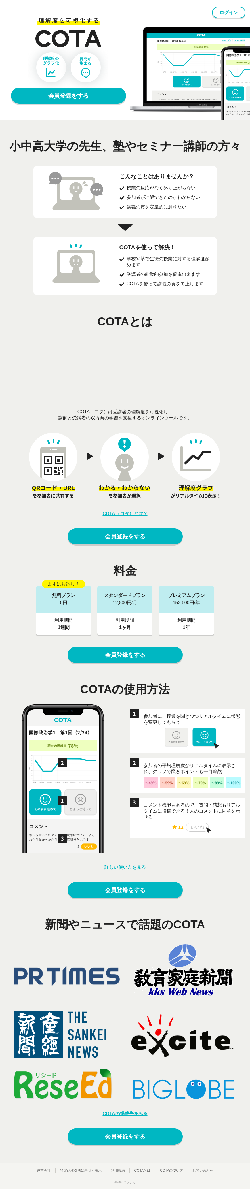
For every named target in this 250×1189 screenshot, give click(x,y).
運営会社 (44, 1171)
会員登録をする (68, 96)
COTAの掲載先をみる (124, 1113)
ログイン (229, 12)
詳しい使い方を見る (125, 867)
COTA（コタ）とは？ (124, 513)
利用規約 (118, 1171)
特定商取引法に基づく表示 (81, 1171)
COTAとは (142, 1171)
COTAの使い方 (171, 1171)
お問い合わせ (202, 1171)
